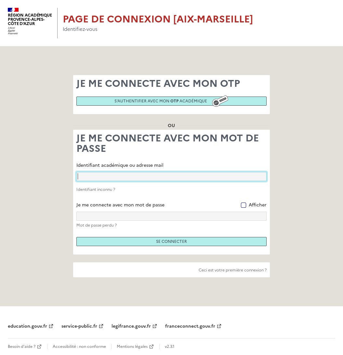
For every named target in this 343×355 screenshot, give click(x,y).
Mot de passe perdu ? (96, 225)
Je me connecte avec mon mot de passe (120, 205)
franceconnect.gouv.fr (190, 326)
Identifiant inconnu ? (95, 189)
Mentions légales (132, 346)
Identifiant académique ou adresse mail (120, 165)
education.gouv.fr (27, 326)
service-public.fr (79, 326)
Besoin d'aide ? (21, 346)
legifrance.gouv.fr (131, 326)
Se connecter (171, 241)
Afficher (258, 205)
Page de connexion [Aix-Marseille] (158, 19)
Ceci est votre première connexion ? (233, 270)
